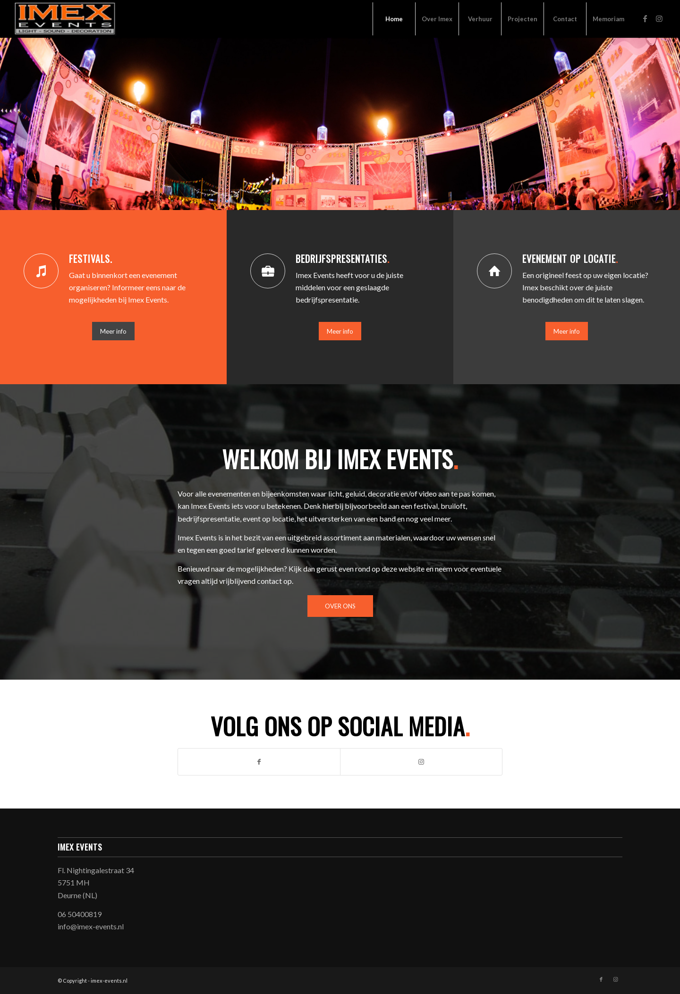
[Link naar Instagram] (659, 18)
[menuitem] (394, 18)
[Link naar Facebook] (645, 18)
